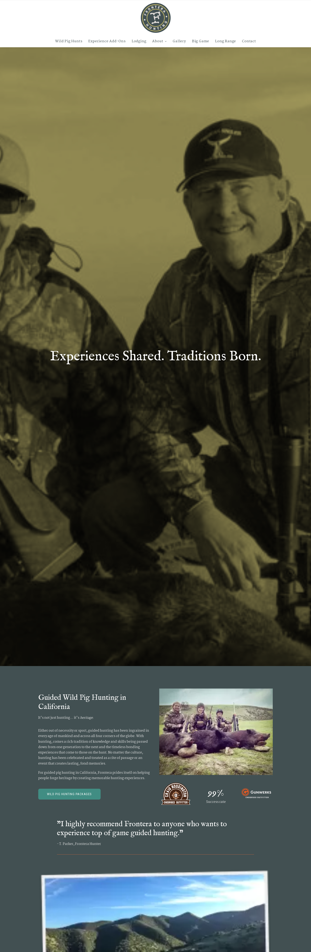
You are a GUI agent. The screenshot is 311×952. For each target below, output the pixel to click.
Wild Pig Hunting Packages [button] (69, 794)
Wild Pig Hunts (68, 41)
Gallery (179, 41)
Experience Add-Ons (107, 41)
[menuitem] (70, 41)
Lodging (139, 41)
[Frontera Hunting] (155, 18)
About (159, 41)
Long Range (225, 41)
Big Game (200, 41)
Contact (249, 41)
